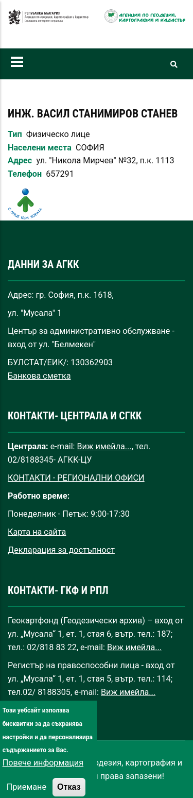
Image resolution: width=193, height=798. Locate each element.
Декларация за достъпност (61, 550)
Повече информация (43, 775)
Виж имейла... (104, 446)
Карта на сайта (37, 532)
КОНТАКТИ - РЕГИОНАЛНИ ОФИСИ (76, 478)
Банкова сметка (39, 376)
